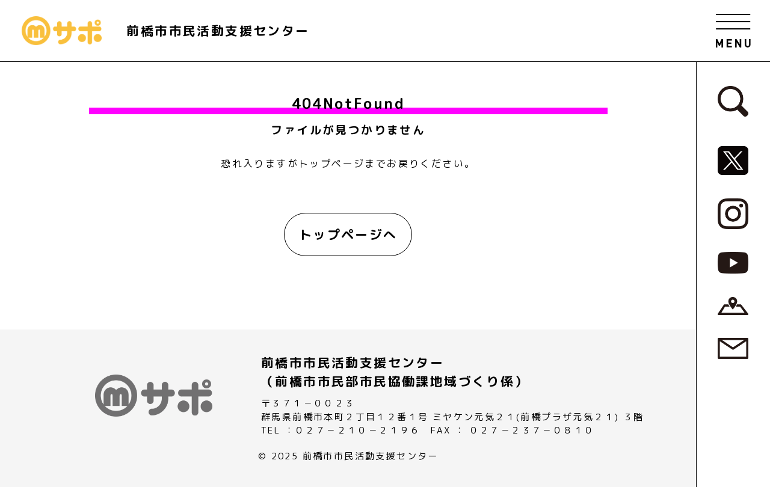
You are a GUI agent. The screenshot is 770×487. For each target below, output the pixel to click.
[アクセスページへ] (733, 304)
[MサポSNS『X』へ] (733, 160)
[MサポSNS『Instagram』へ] (733, 212)
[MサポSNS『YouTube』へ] (733, 262)
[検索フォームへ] (733, 100)
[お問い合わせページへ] (733, 347)
